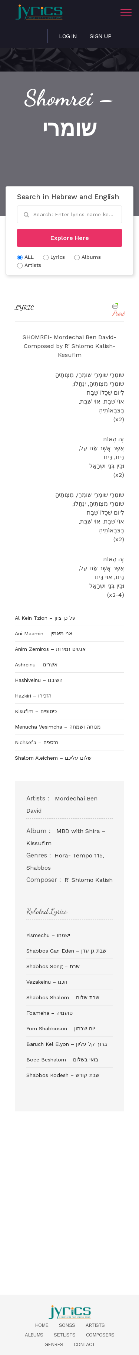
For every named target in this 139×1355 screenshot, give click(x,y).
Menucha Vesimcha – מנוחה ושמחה (58, 727)
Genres (53, 1344)
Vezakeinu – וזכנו (46, 982)
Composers (100, 1335)
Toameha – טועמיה (49, 1013)
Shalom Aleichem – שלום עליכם (53, 758)
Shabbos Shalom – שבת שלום (62, 997)
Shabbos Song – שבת (53, 966)
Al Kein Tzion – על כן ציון (45, 618)
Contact (84, 1344)
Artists (95, 1325)
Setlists (64, 1335)
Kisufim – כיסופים (36, 711)
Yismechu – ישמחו (48, 935)
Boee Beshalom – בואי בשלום (62, 1060)
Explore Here (69, 237)
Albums (34, 1335)
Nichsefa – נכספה (36, 742)
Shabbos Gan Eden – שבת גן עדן (66, 951)
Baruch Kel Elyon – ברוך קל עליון (66, 1044)
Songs (67, 1325)
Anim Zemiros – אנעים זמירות (50, 649)
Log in (68, 36)
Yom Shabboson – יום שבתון (60, 1028)
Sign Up (100, 36)
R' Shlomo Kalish (88, 879)
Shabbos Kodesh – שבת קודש (62, 1075)
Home (41, 1325)
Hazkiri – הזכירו (33, 696)
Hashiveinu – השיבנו (39, 680)
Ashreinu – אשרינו (36, 665)
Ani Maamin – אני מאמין (43, 633)
